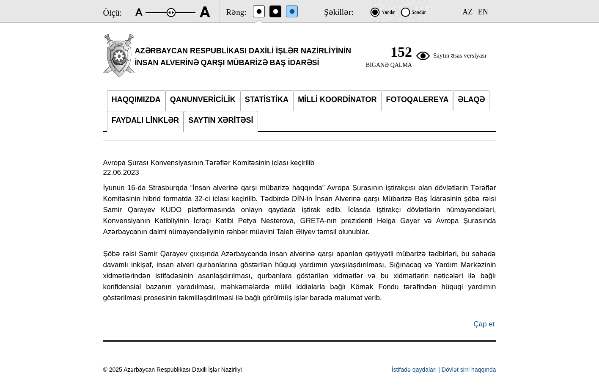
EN (483, 12)
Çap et (484, 324)
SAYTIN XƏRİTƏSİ (220, 120)
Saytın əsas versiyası (459, 55)
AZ (467, 12)
